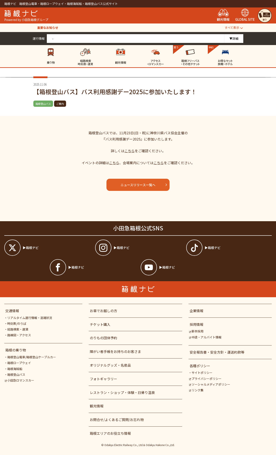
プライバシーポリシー (205, 378)
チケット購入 (100, 324)
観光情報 (96, 405)
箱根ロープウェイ (19, 363)
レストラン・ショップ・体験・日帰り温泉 (122, 392)
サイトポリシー (202, 372)
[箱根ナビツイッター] (47, 247)
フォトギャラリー (103, 378)
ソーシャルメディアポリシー (209, 384)
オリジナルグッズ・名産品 (110, 365)
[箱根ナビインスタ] (138, 247)
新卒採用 (196, 331)
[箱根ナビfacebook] (92, 267)
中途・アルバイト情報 (205, 337)
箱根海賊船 (14, 369)
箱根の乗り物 (15, 350)
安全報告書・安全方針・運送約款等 (217, 352)
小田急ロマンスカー (19, 380)
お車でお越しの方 (103, 310)
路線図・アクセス (19, 335)
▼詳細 (233, 38)
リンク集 (196, 390)
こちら (129, 150)
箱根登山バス (43, 103)
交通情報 (12, 310)
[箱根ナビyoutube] (183, 267)
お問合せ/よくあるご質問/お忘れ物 (117, 419)
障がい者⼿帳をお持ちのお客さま (115, 351)
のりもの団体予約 (103, 337)
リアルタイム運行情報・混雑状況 (29, 318)
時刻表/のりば (16, 323)
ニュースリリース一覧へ (144, 185)
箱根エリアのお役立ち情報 (110, 433)
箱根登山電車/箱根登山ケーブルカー (31, 357)
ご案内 (60, 103)
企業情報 (196, 310)
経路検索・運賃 (17, 329)
